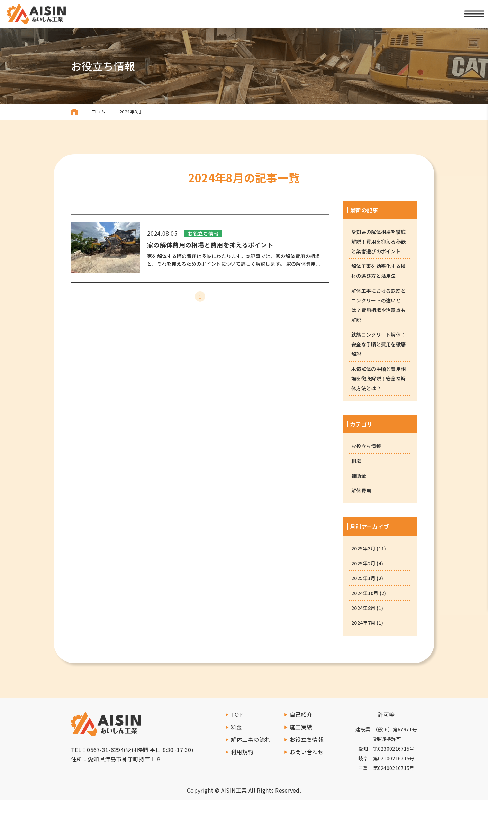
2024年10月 (364, 593)
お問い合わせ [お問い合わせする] (307, 752)
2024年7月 (363, 622)
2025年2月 (363, 563)
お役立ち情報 (203, 233)
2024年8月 (363, 607)
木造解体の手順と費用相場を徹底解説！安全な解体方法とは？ (378, 378)
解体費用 (361, 490)
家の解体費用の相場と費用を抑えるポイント (210, 245)
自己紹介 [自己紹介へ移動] (301, 714)
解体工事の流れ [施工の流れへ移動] (250, 739)
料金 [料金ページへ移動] (236, 727)
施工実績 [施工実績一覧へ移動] (301, 727)
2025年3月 (363, 548)
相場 (356, 460)
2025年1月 (363, 578)
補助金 (358, 475)
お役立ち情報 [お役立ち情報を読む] (307, 739)
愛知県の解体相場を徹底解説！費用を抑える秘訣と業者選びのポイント (378, 241)
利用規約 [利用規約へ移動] (242, 752)
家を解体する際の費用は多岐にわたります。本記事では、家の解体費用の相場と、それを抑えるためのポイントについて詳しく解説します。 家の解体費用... (233, 260)
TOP (237, 714)
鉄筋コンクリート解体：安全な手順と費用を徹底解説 (378, 344)
